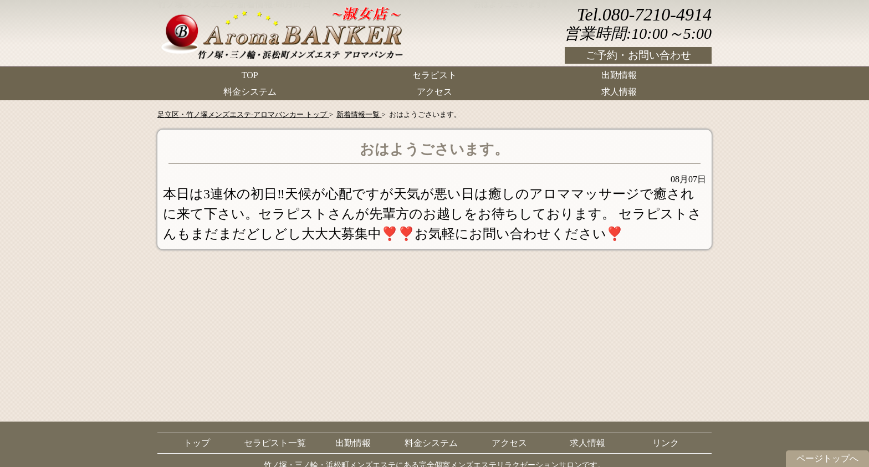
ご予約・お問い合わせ (638, 55)
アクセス (434, 91)
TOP (250, 75)
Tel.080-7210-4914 (644, 14)
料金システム (250, 91)
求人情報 (619, 91)
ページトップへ (827, 458)
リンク (665, 443)
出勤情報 (619, 75)
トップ (196, 443)
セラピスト (434, 75)
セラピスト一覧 (275, 443)
